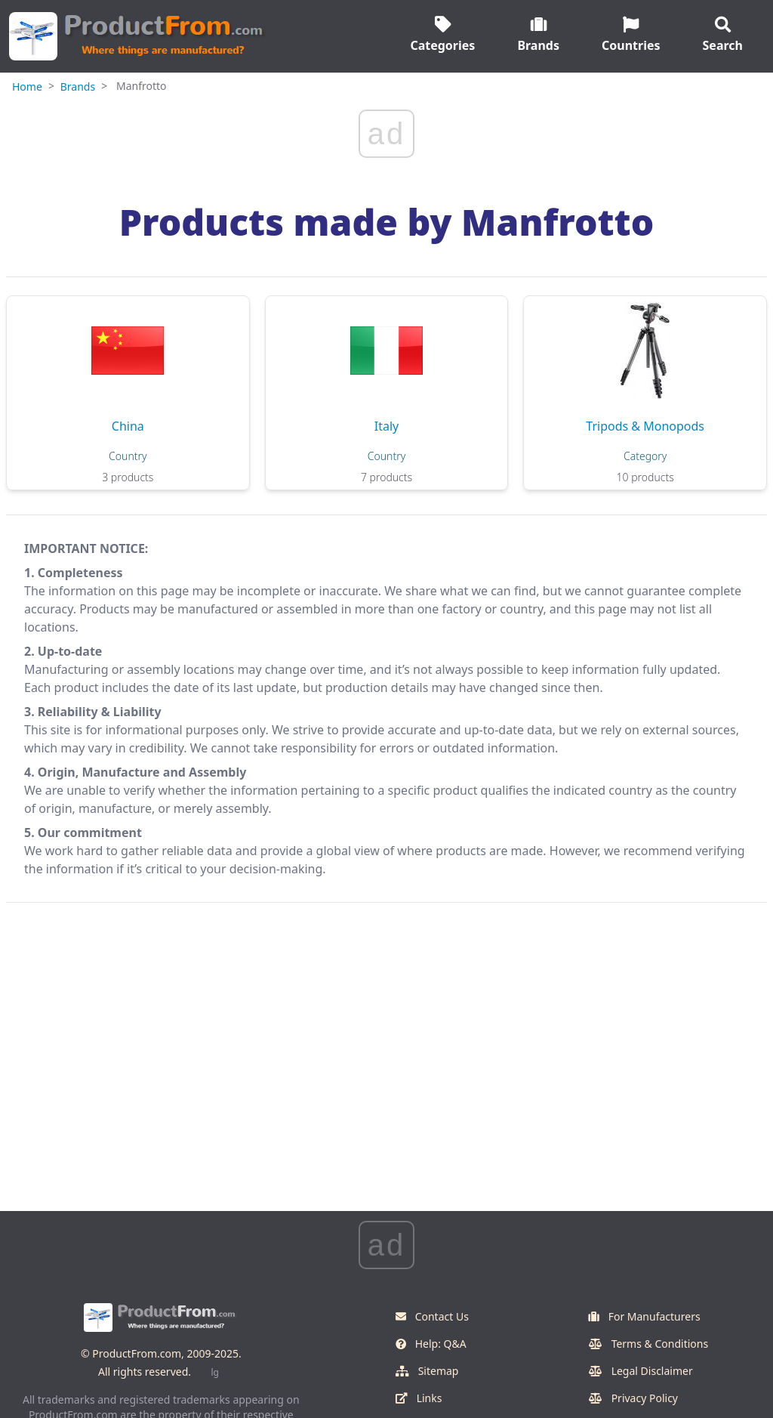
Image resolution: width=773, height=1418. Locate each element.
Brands (77, 86)
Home (27, 86)
